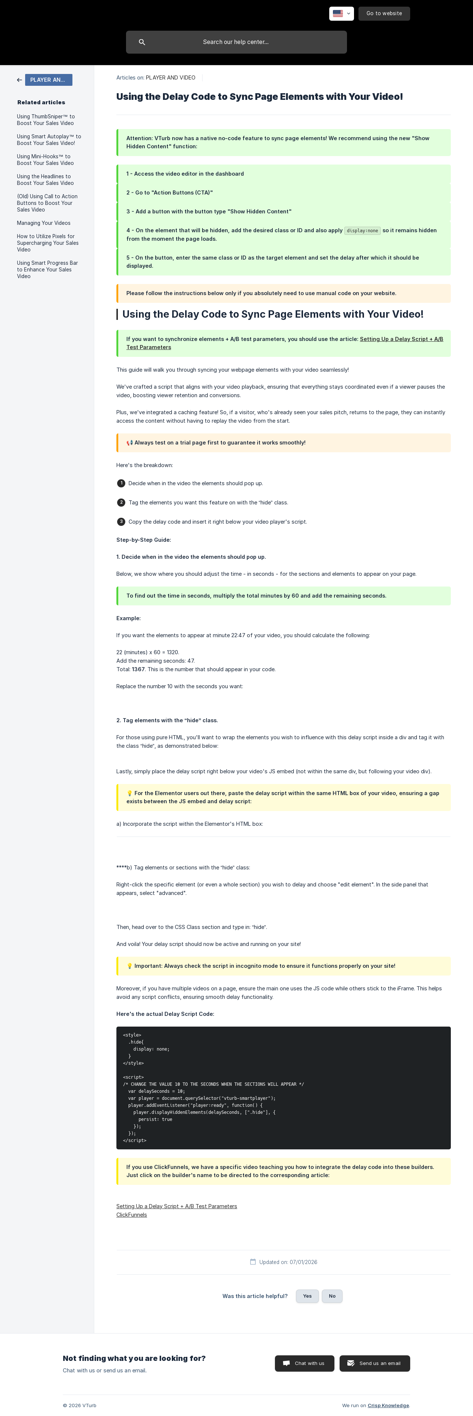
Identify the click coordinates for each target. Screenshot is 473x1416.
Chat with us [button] (310, 1363)
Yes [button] (307, 1296)
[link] (44, 79)
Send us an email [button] (380, 1363)
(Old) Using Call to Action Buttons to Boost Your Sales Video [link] (47, 203)
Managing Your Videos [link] (44, 223)
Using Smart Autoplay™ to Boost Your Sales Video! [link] (49, 140)
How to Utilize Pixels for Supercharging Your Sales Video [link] (48, 243)
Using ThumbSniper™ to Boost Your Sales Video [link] (46, 120)
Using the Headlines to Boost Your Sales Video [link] (45, 179)
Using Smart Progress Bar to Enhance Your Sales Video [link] (47, 269)
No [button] (332, 1296)
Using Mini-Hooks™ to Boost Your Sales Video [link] (45, 159)
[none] (341, 14)
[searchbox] (236, 42)
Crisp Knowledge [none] (388, 1405)
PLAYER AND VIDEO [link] (170, 77)
